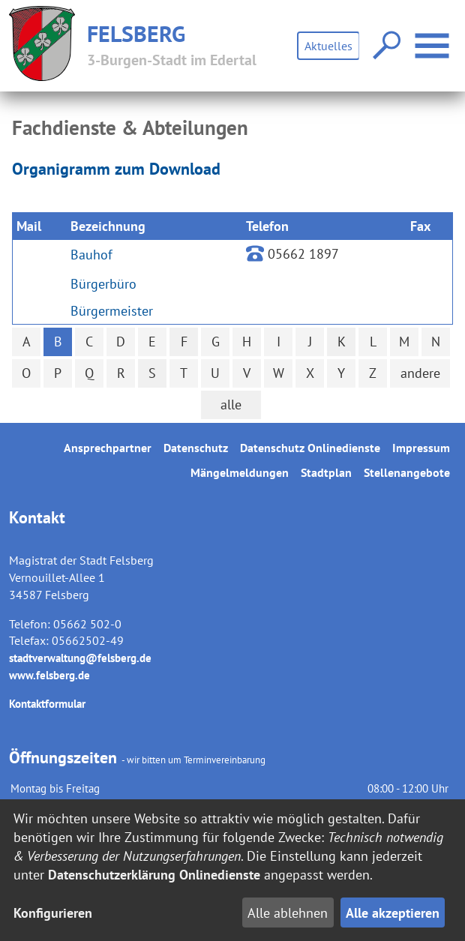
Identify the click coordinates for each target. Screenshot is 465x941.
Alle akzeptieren (393, 913)
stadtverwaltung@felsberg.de (80, 658)
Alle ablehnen (288, 913)
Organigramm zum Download (116, 168)
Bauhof (91, 254)
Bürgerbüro (103, 283)
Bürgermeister (111, 310)
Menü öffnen (434, 38)
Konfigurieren (53, 913)
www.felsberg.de (49, 675)
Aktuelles (328, 45)
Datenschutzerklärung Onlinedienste (154, 874)
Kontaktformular (47, 704)
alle (231, 404)
